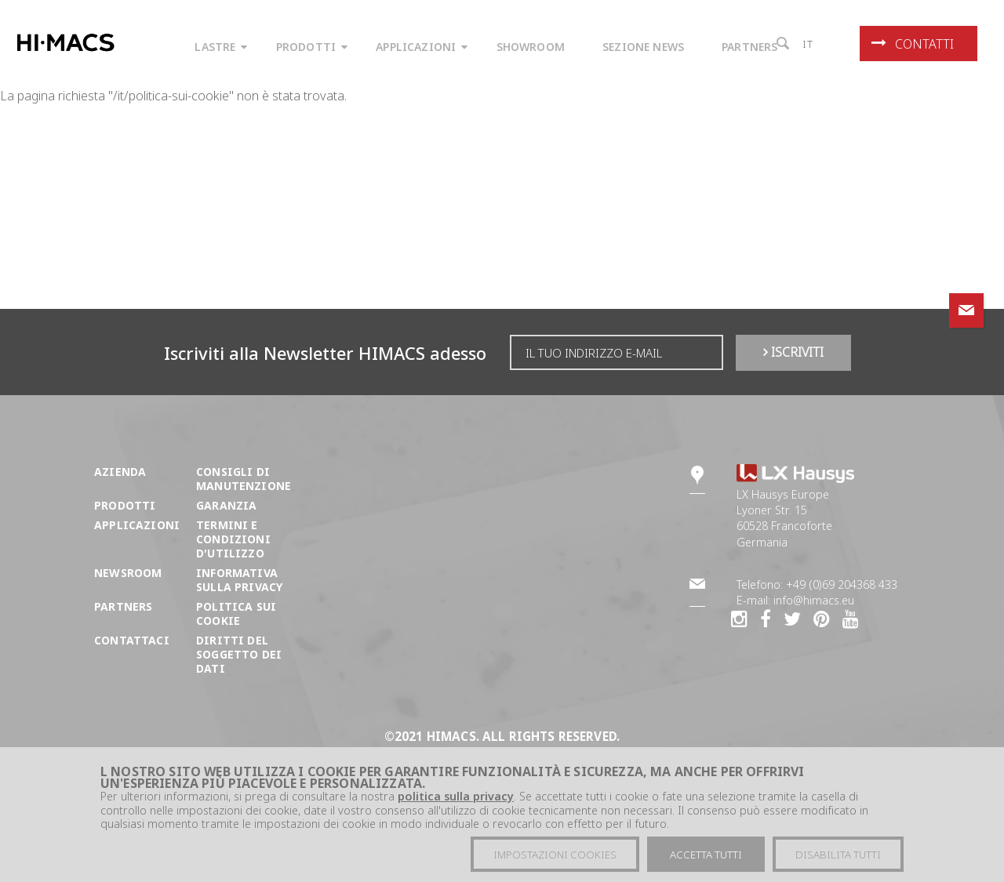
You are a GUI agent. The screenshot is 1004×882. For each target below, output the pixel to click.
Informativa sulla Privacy (239, 579)
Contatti (912, 44)
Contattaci (131, 640)
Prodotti (124, 505)
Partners (123, 606)
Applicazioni (137, 524)
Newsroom (128, 572)
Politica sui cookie (236, 613)
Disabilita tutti (838, 855)
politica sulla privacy (456, 796)
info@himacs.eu (813, 600)
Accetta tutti (706, 855)
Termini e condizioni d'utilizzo (233, 539)
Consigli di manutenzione (243, 478)
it (808, 44)
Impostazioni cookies (555, 855)
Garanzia (226, 505)
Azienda (120, 471)
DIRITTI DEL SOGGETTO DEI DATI (239, 654)
